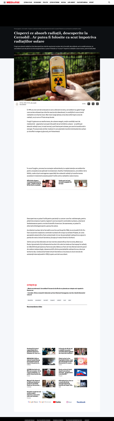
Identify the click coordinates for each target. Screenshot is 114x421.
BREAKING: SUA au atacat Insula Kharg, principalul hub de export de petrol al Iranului (33, 361)
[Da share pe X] (93, 104)
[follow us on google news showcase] (45, 402)
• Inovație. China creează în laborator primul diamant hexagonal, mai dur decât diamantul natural (56, 294)
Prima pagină (17, 28)
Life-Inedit (71, 2)
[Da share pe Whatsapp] (97, 104)
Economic (37, 2)
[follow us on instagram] (69, 402)
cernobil (46, 300)
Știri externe (54, 2)
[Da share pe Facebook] (89, 104)
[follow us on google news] (33, 402)
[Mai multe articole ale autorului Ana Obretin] (17, 104)
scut (65, 300)
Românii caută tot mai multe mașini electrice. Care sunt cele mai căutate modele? (34, 394)
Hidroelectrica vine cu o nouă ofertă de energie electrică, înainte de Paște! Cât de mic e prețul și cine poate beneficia (66, 383)
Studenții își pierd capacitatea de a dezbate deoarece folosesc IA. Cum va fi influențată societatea (34, 351)
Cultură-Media (82, 2)
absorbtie (30, 300)
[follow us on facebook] (81, 402)
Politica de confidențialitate (74, 420)
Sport (91, 2)
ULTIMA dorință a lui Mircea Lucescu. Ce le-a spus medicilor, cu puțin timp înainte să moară (34, 372)
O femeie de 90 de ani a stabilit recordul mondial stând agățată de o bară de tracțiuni (66, 351)
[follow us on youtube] (57, 402)
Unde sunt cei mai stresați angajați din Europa (65, 182)
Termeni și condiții (58, 420)
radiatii (59, 300)
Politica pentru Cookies (43, 420)
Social (63, 2)
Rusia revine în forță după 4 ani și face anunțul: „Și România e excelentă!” (66, 372)
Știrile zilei (28, 2)
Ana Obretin (23, 104)
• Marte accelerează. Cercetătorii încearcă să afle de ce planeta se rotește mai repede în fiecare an (55, 289)
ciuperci (52, 300)
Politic (45, 2)
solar (69, 300)
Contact (87, 420)
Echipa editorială (29, 420)
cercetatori (38, 300)
